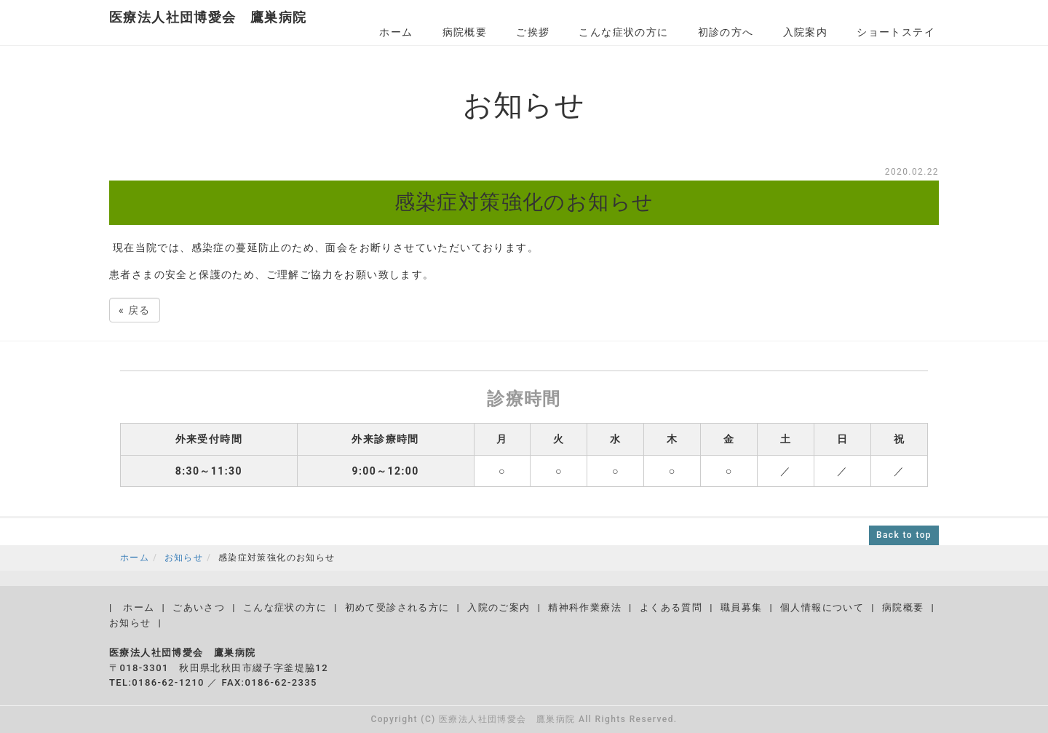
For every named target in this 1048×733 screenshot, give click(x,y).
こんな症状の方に (623, 32)
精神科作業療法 (585, 607)
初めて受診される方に (397, 607)
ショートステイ (896, 32)
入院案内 (805, 32)
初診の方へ (726, 32)
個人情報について (822, 607)
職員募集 (741, 607)
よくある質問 (671, 607)
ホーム (396, 32)
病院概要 (465, 32)
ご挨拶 (532, 32)
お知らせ (184, 557)
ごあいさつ (198, 607)
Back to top (904, 535)
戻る (135, 310)
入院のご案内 (498, 607)
